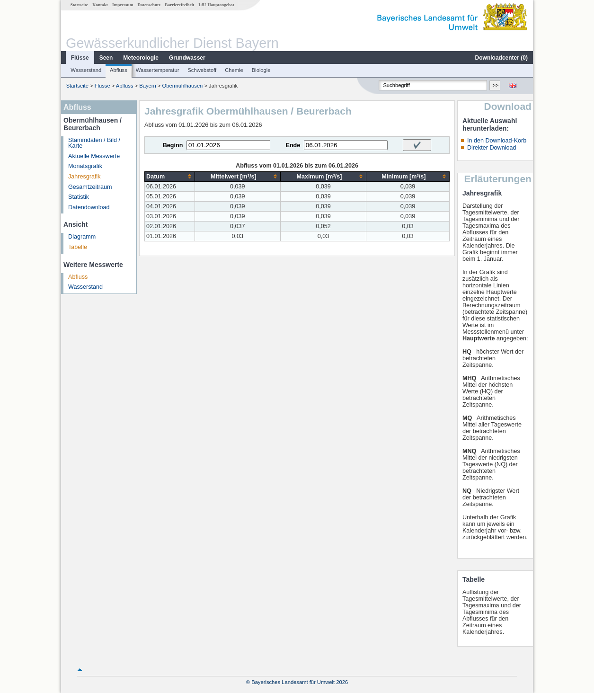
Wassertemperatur (157, 70)
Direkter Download (491, 147)
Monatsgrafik (85, 166)
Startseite (79, 4)
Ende (292, 145)
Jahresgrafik (84, 176)
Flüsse (80, 57)
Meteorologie (141, 57)
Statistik (78, 197)
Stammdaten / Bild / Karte (94, 143)
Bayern (147, 86)
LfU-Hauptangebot (216, 4)
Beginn (173, 145)
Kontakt (100, 4)
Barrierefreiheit (179, 4)
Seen (106, 57)
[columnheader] (170, 176)
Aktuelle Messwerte (94, 156)
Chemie (234, 70)
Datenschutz (149, 4)
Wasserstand (86, 70)
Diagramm (82, 236)
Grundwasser (187, 57)
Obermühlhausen (182, 86)
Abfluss (118, 70)
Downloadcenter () (501, 57)
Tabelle (77, 247)
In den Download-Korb (496, 140)
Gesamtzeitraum (90, 187)
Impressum (122, 4)
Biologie (261, 70)
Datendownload (89, 207)
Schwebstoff (201, 70)
